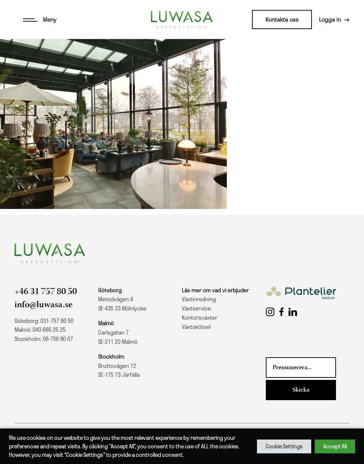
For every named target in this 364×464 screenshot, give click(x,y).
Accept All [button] (335, 446)
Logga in (330, 19)
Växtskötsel (196, 326)
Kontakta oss (281, 19)
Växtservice (196, 308)
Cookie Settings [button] (284, 446)
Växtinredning (199, 299)
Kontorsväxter (199, 317)
